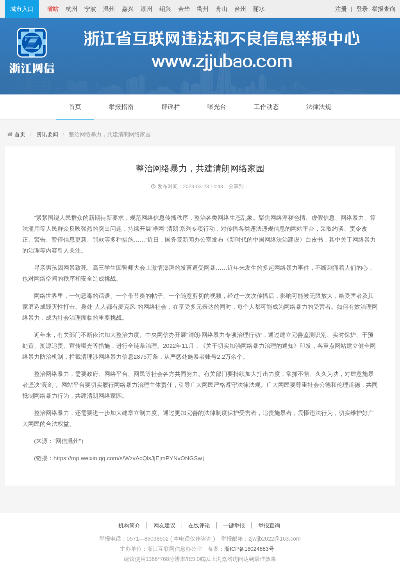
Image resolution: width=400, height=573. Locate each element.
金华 (184, 8)
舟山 (221, 8)
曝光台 (216, 106)
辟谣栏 (170, 106)
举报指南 (121, 106)
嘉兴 (128, 8)
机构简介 (129, 525)
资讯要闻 (47, 134)
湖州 (146, 8)
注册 (341, 8)
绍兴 (165, 8)
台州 (240, 8)
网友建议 (164, 525)
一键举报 (234, 525)
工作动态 (266, 106)
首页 (75, 106)
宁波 (90, 8)
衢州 (203, 8)
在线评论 (199, 525)
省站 (53, 8)
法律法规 (318, 106)
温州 (109, 8)
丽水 (259, 8)
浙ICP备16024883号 (249, 549)
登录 (362, 8)
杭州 (71, 8)
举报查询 (383, 8)
